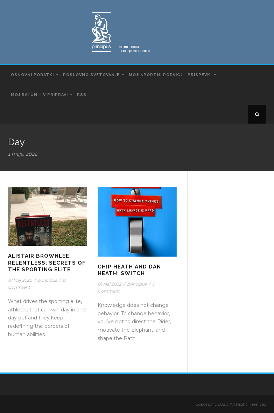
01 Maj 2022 (20, 280)
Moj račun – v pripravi (39, 95)
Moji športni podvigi (155, 75)
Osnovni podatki (32, 75)
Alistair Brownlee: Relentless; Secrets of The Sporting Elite (47, 263)
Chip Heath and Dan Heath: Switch (129, 270)
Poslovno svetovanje (91, 75)
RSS (81, 95)
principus (47, 280)
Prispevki (200, 75)
